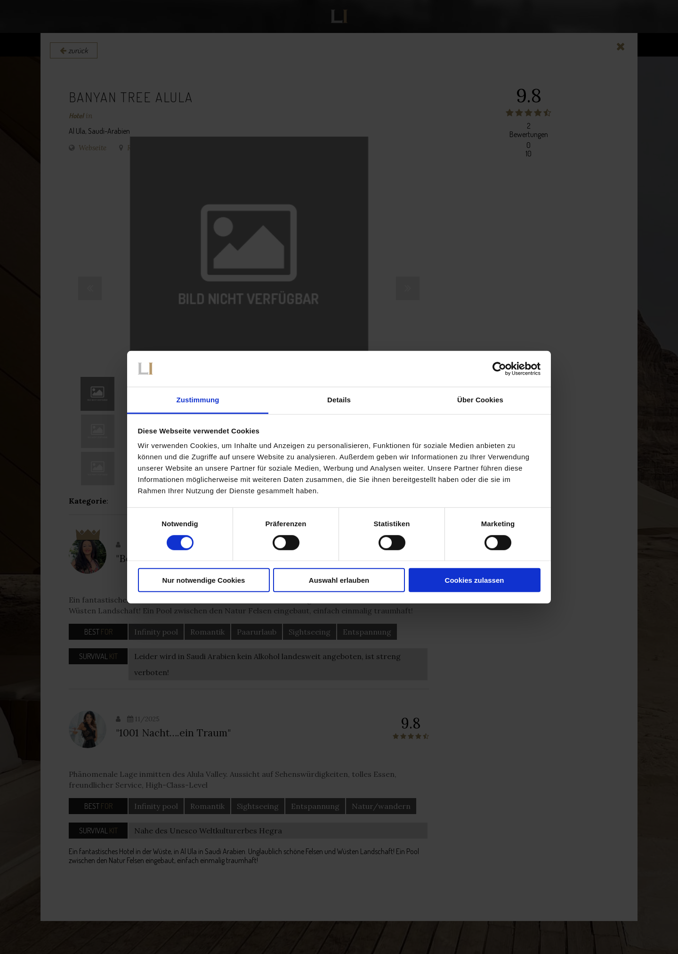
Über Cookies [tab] (480, 400)
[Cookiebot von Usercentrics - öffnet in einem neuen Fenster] (499, 369)
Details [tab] (339, 400)
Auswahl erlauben (339, 580)
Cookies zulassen (474, 580)
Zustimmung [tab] (198, 400)
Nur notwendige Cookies (203, 580)
